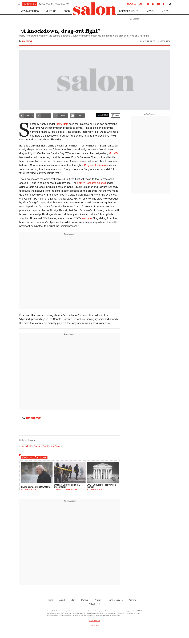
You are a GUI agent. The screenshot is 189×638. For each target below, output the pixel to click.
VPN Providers (94, 621)
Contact (84, 600)
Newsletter (134, 4)
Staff (73, 600)
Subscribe (29, 4)
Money (150, 11)
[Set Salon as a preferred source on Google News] (102, 115)
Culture (51, 11)
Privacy (97, 600)
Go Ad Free (94, 604)
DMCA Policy (94, 625)
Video (165, 11)
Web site (87, 218)
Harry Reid (62, 124)
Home (50, 600)
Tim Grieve (27, 41)
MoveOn (114, 153)
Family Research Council (91, 183)
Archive (132, 600)
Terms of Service (115, 600)
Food (67, 11)
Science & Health (129, 11)
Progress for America (96, 165)
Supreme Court (41, 446)
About (62, 600)
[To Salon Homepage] (94, 8)
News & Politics (30, 11)
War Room (55, 446)
